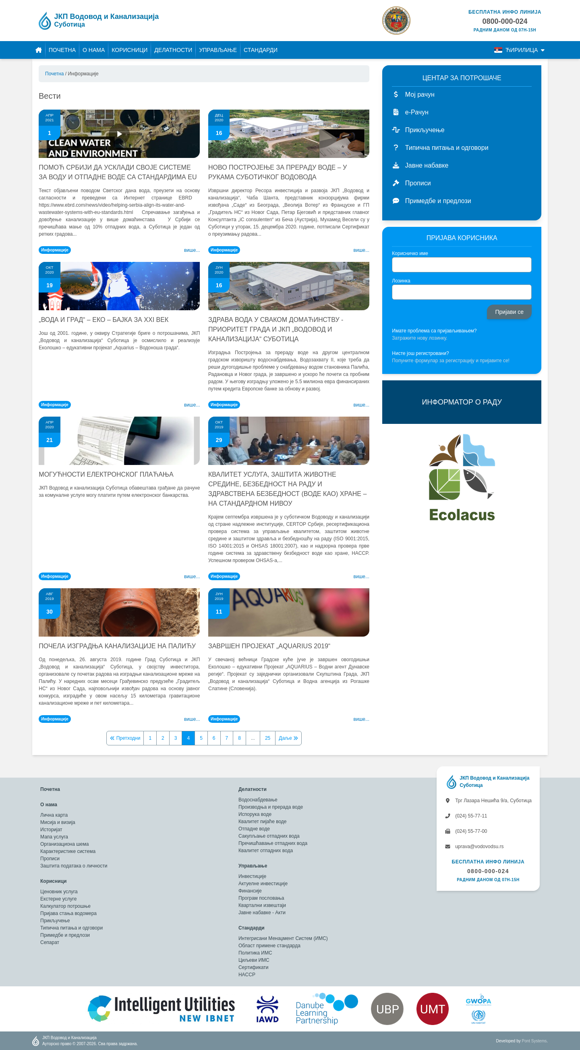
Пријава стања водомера (68, 913)
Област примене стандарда (269, 945)
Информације (54, 250)
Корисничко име (410, 253)
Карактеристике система (67, 851)
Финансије (250, 891)
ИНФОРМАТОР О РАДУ (461, 402)
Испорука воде (254, 814)
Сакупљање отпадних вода (269, 836)
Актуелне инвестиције (263, 883)
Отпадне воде (254, 829)
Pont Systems (534, 1041)
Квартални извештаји (262, 905)
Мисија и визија (57, 822)
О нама (94, 50)
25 (267, 738)
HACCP (246, 974)
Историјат (51, 829)
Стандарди (261, 50)
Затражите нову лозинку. (419, 338)
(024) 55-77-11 (466, 816)
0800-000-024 (488, 871)
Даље (288, 738)
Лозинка (401, 281)
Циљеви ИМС (253, 960)
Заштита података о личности (73, 866)
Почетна (62, 50)
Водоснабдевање (258, 800)
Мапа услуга (54, 837)
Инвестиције (252, 876)
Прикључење (55, 920)
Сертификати (253, 967)
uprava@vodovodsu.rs (474, 846)
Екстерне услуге (58, 899)
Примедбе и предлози (65, 935)
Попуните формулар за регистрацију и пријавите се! (451, 360)
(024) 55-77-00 (466, 831)
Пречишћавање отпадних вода (272, 843)
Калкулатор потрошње (65, 906)
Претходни (125, 738)
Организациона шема (64, 844)
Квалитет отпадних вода (265, 850)
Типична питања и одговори (71, 928)
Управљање (218, 50)
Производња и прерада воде (270, 807)
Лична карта (54, 815)
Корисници (129, 50)
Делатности (173, 50)
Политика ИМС (255, 953)
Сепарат (49, 942)
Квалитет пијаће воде (262, 821)
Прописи (50, 858)
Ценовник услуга (59, 891)
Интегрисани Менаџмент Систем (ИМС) (283, 938)
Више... (192, 250)
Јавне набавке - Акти (262, 912)
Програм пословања (261, 898)
